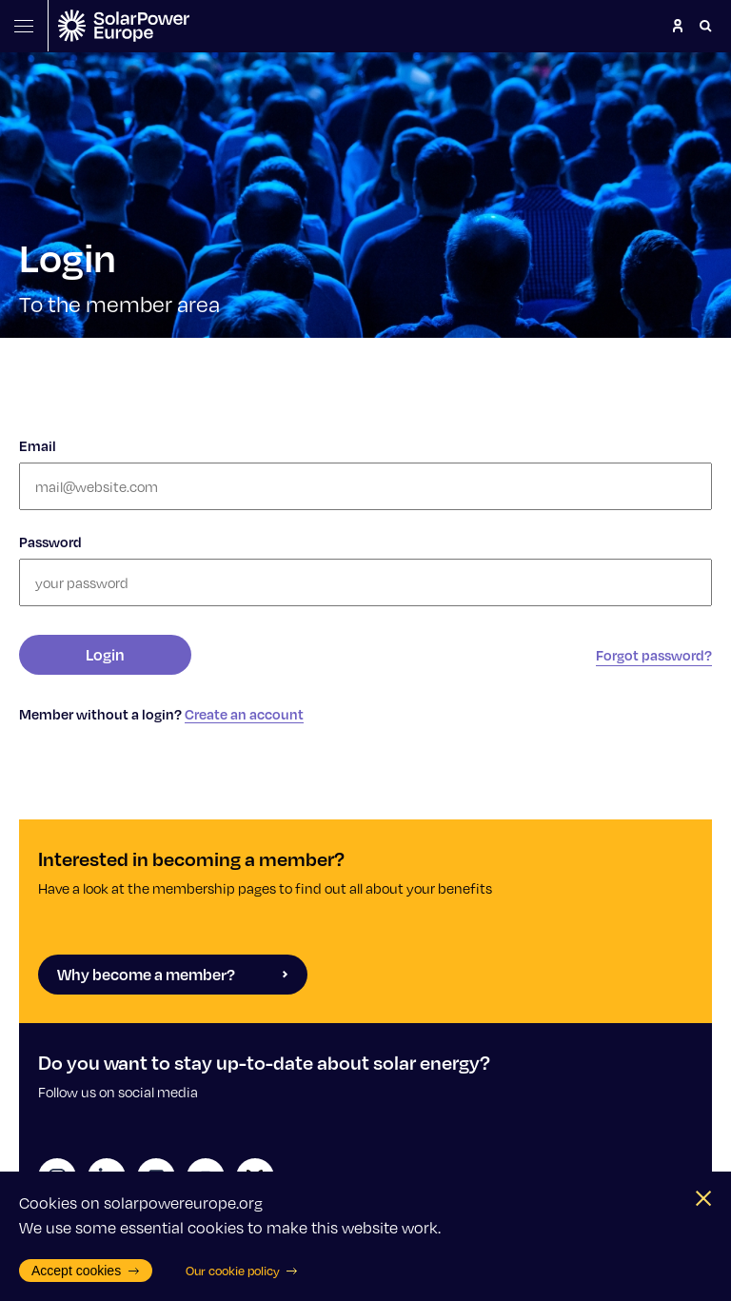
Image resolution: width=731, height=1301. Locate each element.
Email (37, 445)
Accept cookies (85, 1270)
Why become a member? (172, 974)
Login (105, 654)
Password (50, 541)
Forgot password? (654, 654)
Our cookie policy (242, 1270)
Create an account (244, 713)
